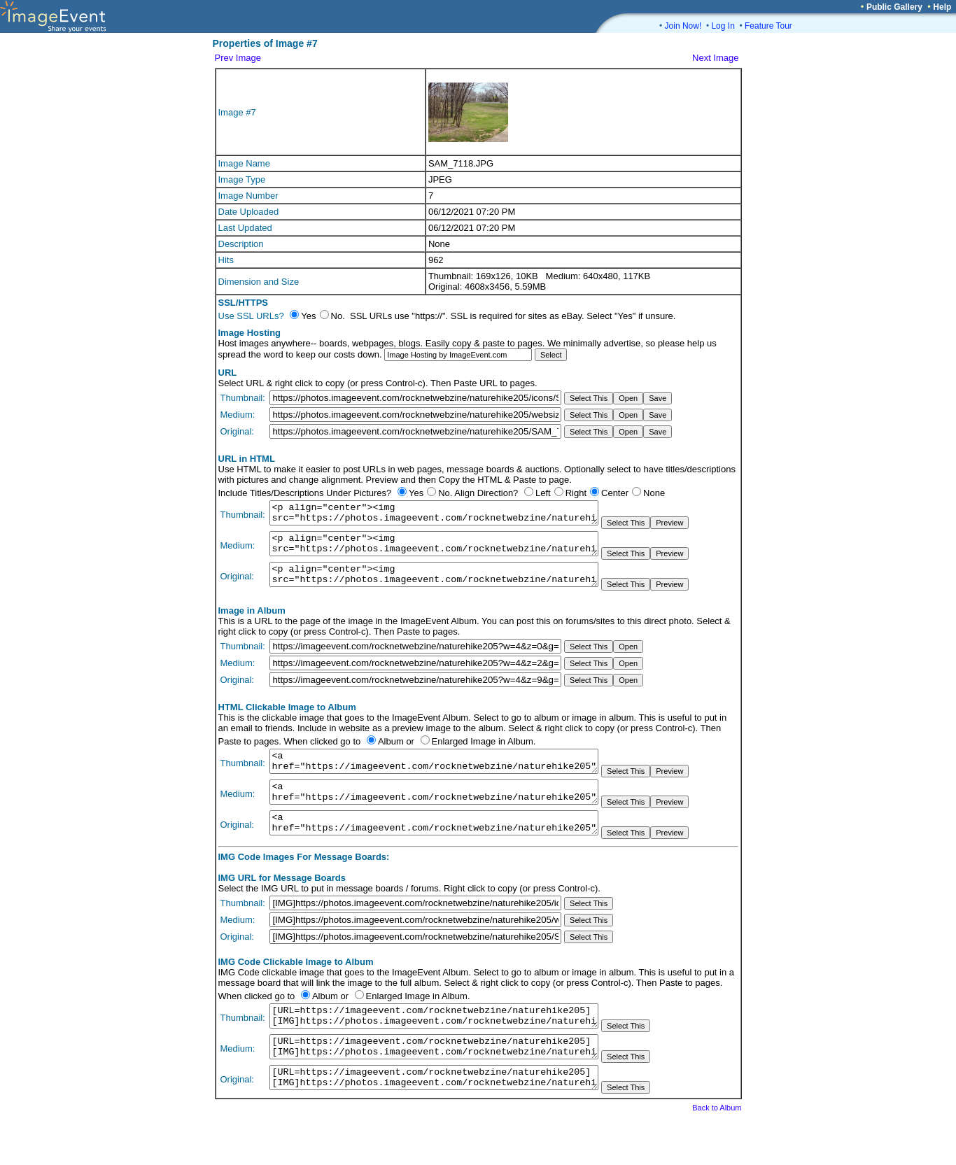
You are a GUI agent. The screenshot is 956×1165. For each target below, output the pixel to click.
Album (391, 754)
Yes (416, 493)
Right (575, 493)
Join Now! (683, 26)
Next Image (715, 57)
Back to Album (716, 1145)
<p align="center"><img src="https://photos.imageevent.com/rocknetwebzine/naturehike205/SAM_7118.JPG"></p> (433, 585)
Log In (722, 26)
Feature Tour (768, 26)
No (444, 493)
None (654, 493)
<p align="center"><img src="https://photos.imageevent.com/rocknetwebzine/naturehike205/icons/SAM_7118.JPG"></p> (433, 515)
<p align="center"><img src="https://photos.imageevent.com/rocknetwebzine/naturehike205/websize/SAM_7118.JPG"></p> (433, 550)
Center (614, 493)
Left (543, 493)
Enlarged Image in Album (482, 754)
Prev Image (238, 57)
